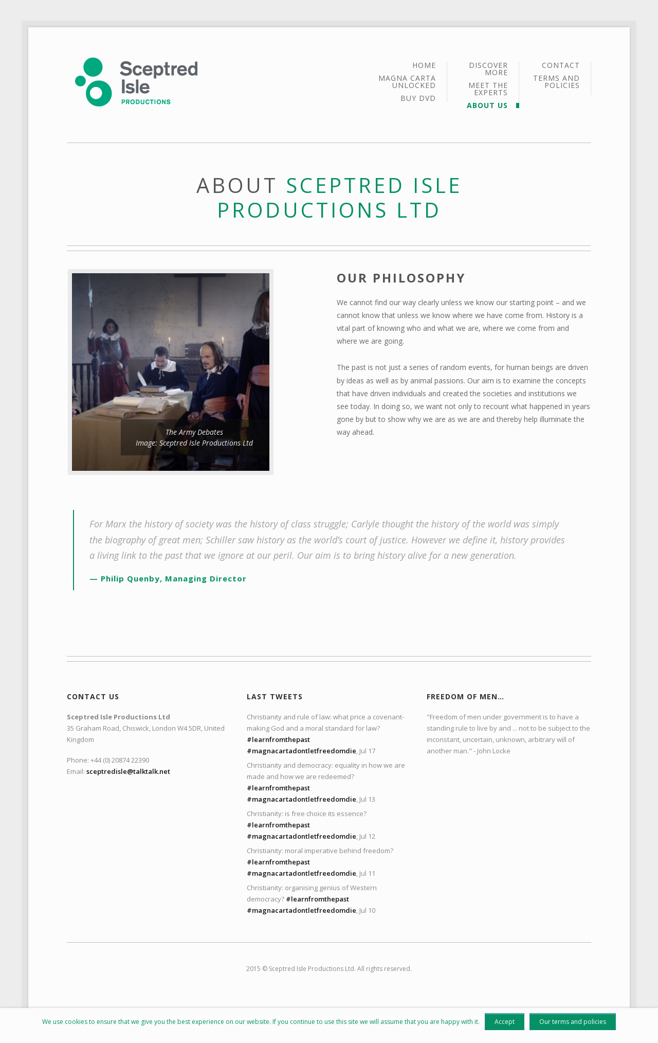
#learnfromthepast (278, 739)
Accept (505, 1021)
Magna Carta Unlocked (407, 82)
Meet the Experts (488, 89)
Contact (561, 66)
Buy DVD (418, 98)
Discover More (488, 69)
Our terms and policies (572, 1021)
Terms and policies (556, 82)
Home (424, 66)
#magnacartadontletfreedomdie (301, 750)
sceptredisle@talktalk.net (128, 771)
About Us (487, 105)
